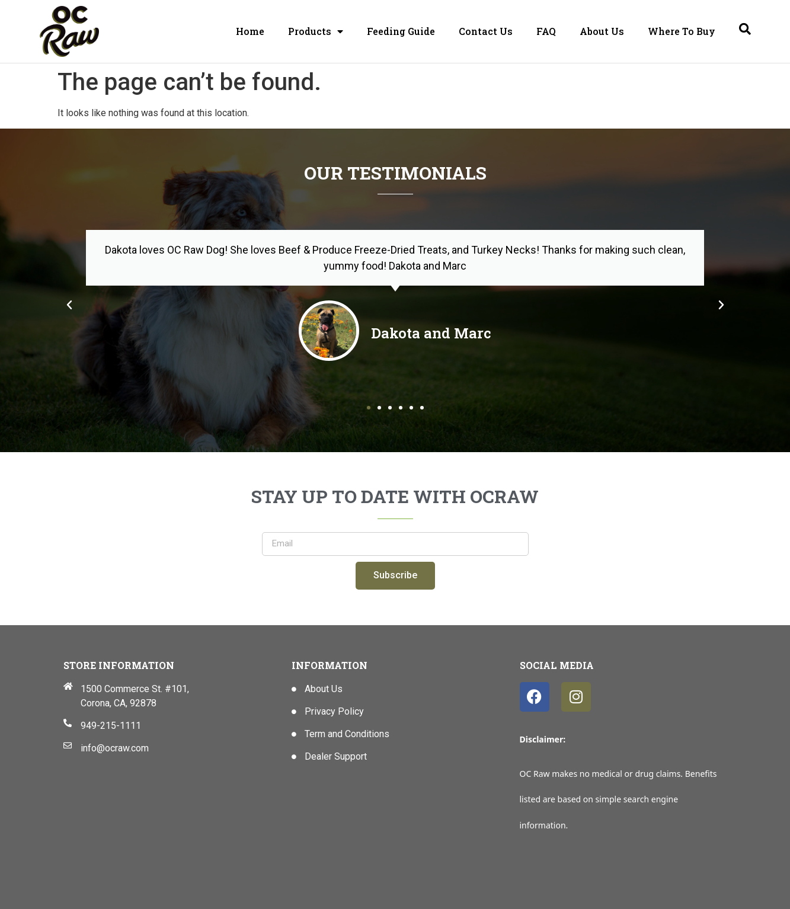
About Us (602, 31)
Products (315, 31)
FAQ (546, 31)
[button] (69, 305)
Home (250, 31)
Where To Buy (681, 31)
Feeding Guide (401, 31)
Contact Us (486, 31)
